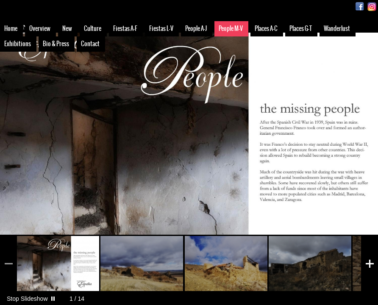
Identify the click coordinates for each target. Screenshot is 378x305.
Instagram (371, 6)
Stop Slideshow (27, 298)
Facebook (359, 6)
